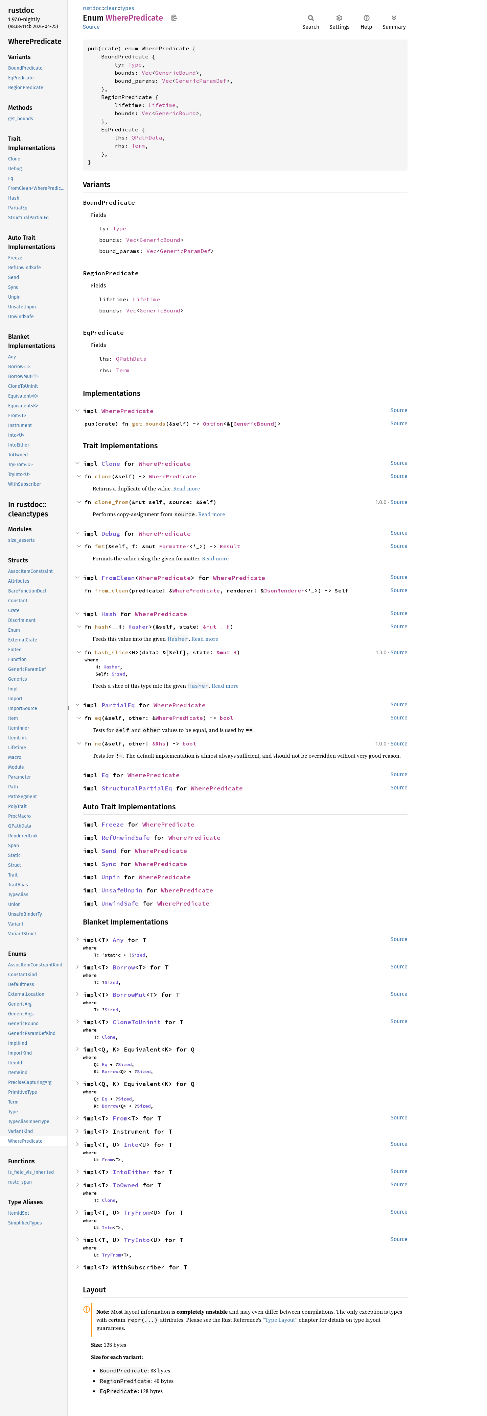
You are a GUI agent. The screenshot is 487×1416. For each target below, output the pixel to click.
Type (135, 64)
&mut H (226, 652)
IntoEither (131, 1172)
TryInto (137, 1240)
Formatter (174, 546)
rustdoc (92, 8)
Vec (147, 72)
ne (98, 743)
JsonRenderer (284, 590)
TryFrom (137, 1212)
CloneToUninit (137, 1022)
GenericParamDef (201, 80)
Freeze (112, 824)
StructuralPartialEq (136, 788)
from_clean (112, 590)
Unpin (110, 877)
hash (101, 626)
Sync (108, 864)
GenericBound (175, 72)
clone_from (112, 502)
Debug (110, 533)
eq (98, 717)
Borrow (124, 967)
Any (118, 940)
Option (213, 423)
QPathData (147, 137)
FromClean (118, 578)
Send (108, 851)
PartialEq (118, 705)
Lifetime (162, 105)
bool (226, 717)
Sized (118, 674)
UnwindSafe (120, 903)
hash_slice (112, 652)
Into (131, 1144)
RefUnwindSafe (125, 837)
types (127, 8)
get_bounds (149, 423)
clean (111, 8)
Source (91, 27)
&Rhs (159, 743)
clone (103, 476)
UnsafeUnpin (121, 890)
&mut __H (216, 626)
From (120, 1118)
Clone (110, 463)
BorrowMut (129, 994)
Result (230, 546)
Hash (108, 614)
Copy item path (174, 17)
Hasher (139, 626)
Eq (105, 775)
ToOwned (126, 1185)
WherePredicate (127, 411)
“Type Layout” (280, 1319)
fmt (100, 546)
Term (138, 145)
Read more (186, 488)
